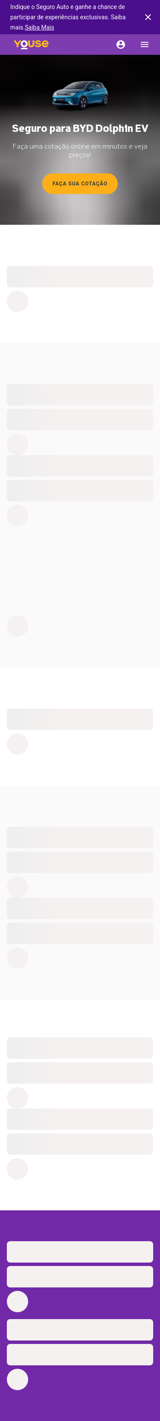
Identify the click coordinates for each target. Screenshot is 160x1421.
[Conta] (121, 44)
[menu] (145, 44)
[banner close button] (148, 17)
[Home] (31, 44)
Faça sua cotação (80, 184)
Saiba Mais (39, 27)
